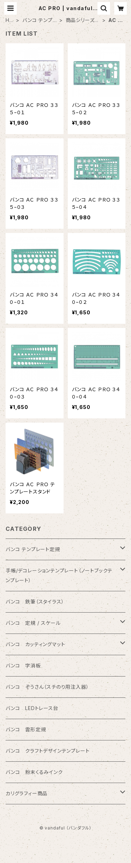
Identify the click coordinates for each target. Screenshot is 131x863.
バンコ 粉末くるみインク (34, 772)
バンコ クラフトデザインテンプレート (47, 751)
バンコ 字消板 (23, 665)
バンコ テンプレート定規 (39, 20)
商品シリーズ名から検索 (83, 20)
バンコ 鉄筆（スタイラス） (35, 602)
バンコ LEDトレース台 (32, 708)
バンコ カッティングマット (35, 644)
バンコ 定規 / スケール (33, 623)
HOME (10, 20)
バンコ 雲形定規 (26, 729)
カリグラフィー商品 (27, 793)
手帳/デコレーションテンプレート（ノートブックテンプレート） (59, 575)
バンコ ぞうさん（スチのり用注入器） (47, 687)
